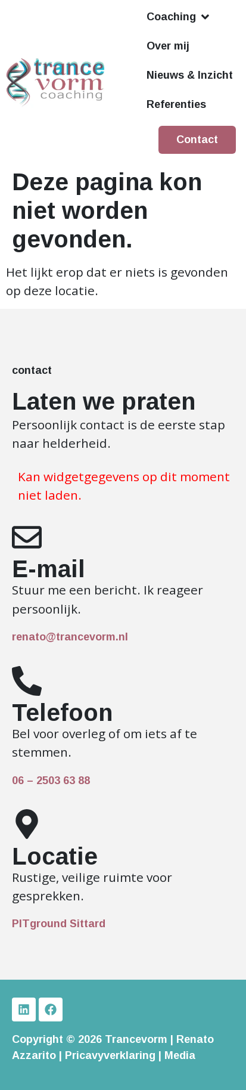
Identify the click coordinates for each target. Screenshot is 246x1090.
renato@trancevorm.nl (70, 637)
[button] (179, 17)
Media (179, 1055)
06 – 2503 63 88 (51, 780)
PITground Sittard (58, 924)
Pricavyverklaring (110, 1055)
